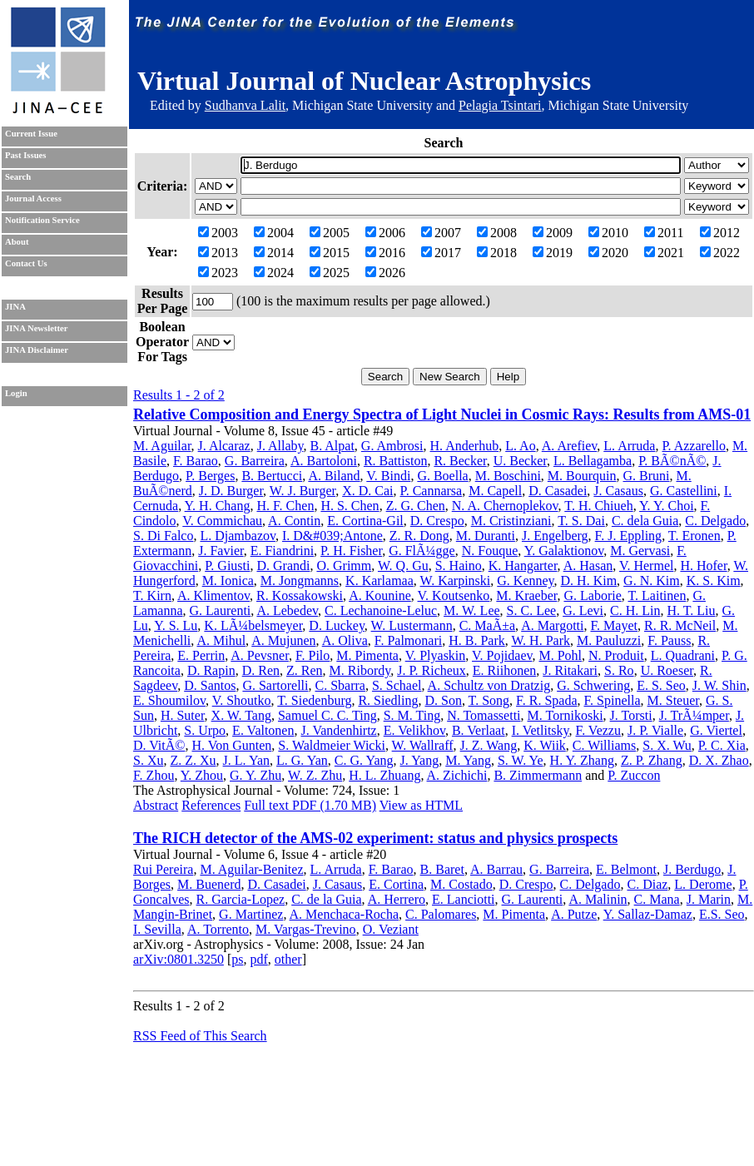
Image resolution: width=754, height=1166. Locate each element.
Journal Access (33, 198)
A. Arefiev (570, 446)
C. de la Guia (326, 899)
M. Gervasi (640, 550)
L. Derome (703, 884)
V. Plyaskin (435, 655)
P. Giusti (227, 565)
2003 (218, 233)
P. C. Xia (722, 745)
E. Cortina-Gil (365, 521)
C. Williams (604, 745)
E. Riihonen (504, 670)
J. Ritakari (570, 670)
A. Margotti (552, 625)
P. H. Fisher (351, 550)
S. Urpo (205, 730)
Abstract (155, 805)
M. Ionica (228, 580)
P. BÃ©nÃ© (672, 461)
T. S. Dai (581, 521)
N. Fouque (490, 550)
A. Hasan (588, 565)
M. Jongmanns (299, 580)
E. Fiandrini (282, 550)
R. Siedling (388, 700)
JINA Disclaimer (36, 350)
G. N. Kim (651, 580)
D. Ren (261, 670)
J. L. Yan (246, 760)
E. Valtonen (263, 730)
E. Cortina (396, 884)
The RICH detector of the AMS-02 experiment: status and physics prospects (375, 838)
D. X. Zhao (719, 760)
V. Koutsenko (454, 595)
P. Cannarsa (431, 491)
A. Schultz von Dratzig (489, 685)
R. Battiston (395, 461)
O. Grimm (343, 565)
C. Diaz (647, 884)
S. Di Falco (163, 535)
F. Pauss (669, 640)
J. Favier (220, 550)
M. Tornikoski (565, 715)
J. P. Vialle (655, 730)
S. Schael (397, 685)
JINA (15, 306)
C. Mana (657, 899)
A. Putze (574, 914)
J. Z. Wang (489, 745)
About (16, 241)
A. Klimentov (213, 595)
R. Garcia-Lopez (240, 899)
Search (18, 176)
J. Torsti (631, 715)
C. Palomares (440, 914)
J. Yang (419, 760)
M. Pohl (560, 655)
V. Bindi (388, 476)
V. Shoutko (241, 700)
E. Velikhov (414, 730)
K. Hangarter (523, 565)
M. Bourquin (582, 476)
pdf (258, 959)
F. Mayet (613, 625)
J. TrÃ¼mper (694, 715)
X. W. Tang (241, 715)
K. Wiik (544, 745)
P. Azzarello (693, 446)
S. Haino (458, 565)
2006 (385, 233)
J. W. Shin (719, 685)
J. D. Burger (231, 491)
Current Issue (31, 133)
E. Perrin (201, 655)
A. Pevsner (260, 655)
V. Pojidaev (502, 655)
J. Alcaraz (224, 446)
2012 (720, 233)
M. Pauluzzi (609, 640)
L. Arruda (629, 446)
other (288, 959)
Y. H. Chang (218, 506)
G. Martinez (251, 914)
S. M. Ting (412, 715)
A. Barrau (496, 869)
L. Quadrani (683, 655)
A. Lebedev (287, 610)
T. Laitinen (657, 595)
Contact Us (26, 263)
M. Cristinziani (511, 521)
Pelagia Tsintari (500, 105)
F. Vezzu (598, 730)
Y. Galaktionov (564, 550)
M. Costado (461, 884)
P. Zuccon (634, 775)
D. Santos (210, 685)
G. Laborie (592, 595)
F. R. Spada (546, 700)
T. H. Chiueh (598, 506)
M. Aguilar (162, 446)
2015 (330, 253)
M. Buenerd (209, 884)
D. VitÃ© (159, 745)
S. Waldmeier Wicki (331, 745)
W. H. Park (540, 640)
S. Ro (619, 670)
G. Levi (583, 610)
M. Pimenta (367, 655)
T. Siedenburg (314, 700)
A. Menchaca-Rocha (344, 914)
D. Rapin (211, 670)
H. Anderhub (464, 446)
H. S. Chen (349, 506)
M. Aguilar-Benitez (251, 869)
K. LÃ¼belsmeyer (253, 625)
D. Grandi (283, 565)
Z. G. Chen (415, 506)
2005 (330, 233)
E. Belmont (626, 869)
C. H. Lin (635, 610)
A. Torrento (218, 929)
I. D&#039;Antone (332, 535)
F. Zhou (153, 775)
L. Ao (520, 446)
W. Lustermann (412, 625)
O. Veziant (391, 929)
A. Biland (334, 476)
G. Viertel (716, 730)
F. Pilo (312, 655)
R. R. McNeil (680, 625)
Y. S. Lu (175, 625)
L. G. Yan (302, 760)
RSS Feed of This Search (200, 1036)
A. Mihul (221, 640)
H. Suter (183, 715)
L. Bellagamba (592, 461)
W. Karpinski (455, 580)
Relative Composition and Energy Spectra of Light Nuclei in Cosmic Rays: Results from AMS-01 (442, 414)
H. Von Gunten (231, 745)
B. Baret (442, 869)
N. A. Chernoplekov (505, 506)
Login (16, 393)
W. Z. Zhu (315, 775)
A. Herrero (396, 899)
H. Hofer (703, 565)
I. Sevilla (157, 929)
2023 (218, 272)
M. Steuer (673, 700)
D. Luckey (337, 625)
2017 (441, 253)
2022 (720, 253)
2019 (553, 253)
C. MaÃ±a (487, 625)
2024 (274, 272)
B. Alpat (332, 446)
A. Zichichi (457, 775)
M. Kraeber (526, 595)
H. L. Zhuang (384, 775)
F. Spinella (611, 700)
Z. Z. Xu (193, 760)
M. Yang (468, 760)
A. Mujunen (283, 640)
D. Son (442, 700)
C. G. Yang (364, 760)
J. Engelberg (555, 535)
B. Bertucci (271, 476)
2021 (664, 253)
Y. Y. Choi (666, 506)
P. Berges (210, 476)
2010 (608, 233)
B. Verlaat (478, 730)
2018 (497, 253)
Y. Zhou (202, 775)
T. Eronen (694, 535)
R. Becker (460, 461)
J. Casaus (618, 491)
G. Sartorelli (275, 685)
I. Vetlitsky (540, 730)
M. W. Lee (472, 610)
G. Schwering (593, 685)
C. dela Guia (645, 521)
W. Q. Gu (403, 565)
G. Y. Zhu (255, 775)
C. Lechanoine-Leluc (381, 610)
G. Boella (442, 476)
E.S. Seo (722, 914)
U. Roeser (667, 670)
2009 (553, 233)
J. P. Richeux (431, 670)
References (211, 805)
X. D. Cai (367, 491)
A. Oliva (345, 640)
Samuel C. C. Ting (327, 715)
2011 (663, 233)
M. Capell (495, 491)
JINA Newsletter (36, 328)
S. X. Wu (667, 745)
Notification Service (42, 220)
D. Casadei (557, 491)
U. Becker (520, 461)
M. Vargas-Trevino (305, 929)
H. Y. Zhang (582, 760)
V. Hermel (646, 565)
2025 (330, 272)
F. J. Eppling (628, 535)
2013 (218, 253)
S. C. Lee (532, 610)
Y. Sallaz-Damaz (647, 914)
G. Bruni (646, 476)
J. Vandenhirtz (338, 730)
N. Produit (616, 655)
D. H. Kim (589, 580)
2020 (608, 253)
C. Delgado (715, 521)
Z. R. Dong (419, 535)
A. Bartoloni (323, 461)
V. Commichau (222, 521)
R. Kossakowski (299, 595)
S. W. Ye (520, 760)
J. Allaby (280, 446)
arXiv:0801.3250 (178, 959)
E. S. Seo (661, 685)
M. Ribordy (360, 670)
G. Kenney (525, 580)
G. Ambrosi (392, 446)
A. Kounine (380, 595)
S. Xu (148, 760)
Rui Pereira (163, 869)
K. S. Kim (714, 580)
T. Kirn (152, 595)
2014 (274, 253)
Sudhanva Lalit (245, 105)
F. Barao (195, 461)
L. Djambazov (237, 535)
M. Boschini (508, 476)
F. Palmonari (408, 640)
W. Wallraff (423, 745)
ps (237, 959)
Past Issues (25, 155)
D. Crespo (437, 521)
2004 (274, 233)
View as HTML (421, 805)
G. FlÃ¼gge (422, 550)
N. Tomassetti (483, 715)
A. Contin (294, 521)
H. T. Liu (691, 610)
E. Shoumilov (169, 700)
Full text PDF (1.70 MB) (310, 805)
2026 (385, 272)
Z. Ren (304, 670)
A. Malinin (597, 899)
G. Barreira (255, 461)
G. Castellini (683, 491)
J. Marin (709, 899)
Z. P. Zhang (651, 760)
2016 (385, 253)
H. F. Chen (285, 506)
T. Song (489, 700)
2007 (441, 233)
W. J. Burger (302, 491)
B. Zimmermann (538, 775)
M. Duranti (485, 535)
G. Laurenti (220, 610)
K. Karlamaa (379, 580)
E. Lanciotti (463, 899)
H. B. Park (477, 640)
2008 (497, 233)
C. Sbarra (340, 685)
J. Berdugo (692, 869)
